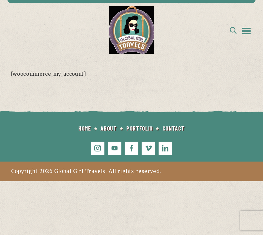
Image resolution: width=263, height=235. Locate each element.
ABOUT (108, 128)
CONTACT (173, 128)
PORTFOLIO (139, 128)
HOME (84, 128)
